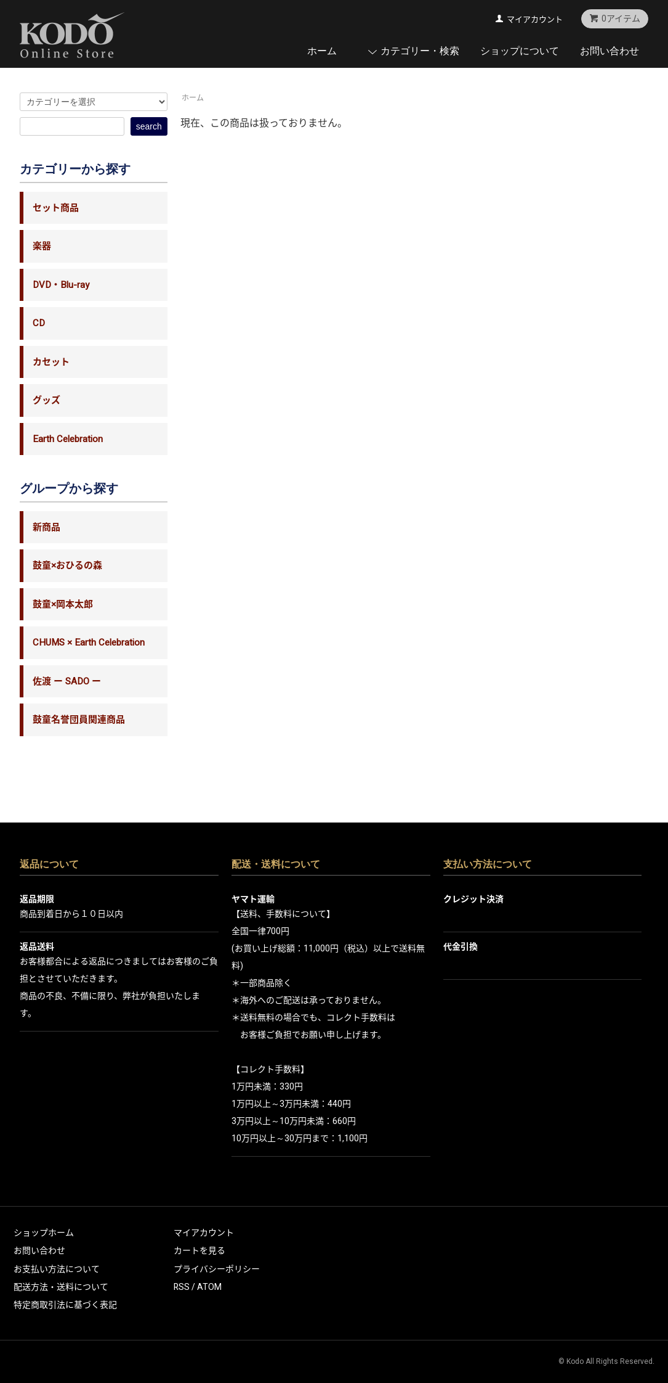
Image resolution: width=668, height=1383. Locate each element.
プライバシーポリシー (217, 1269)
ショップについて (519, 51)
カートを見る (199, 1250)
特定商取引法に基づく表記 (65, 1305)
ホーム (322, 51)
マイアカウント (535, 19)
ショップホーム (44, 1232)
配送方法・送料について (61, 1287)
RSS (182, 1287)
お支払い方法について (57, 1269)
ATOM (209, 1287)
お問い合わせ (609, 51)
